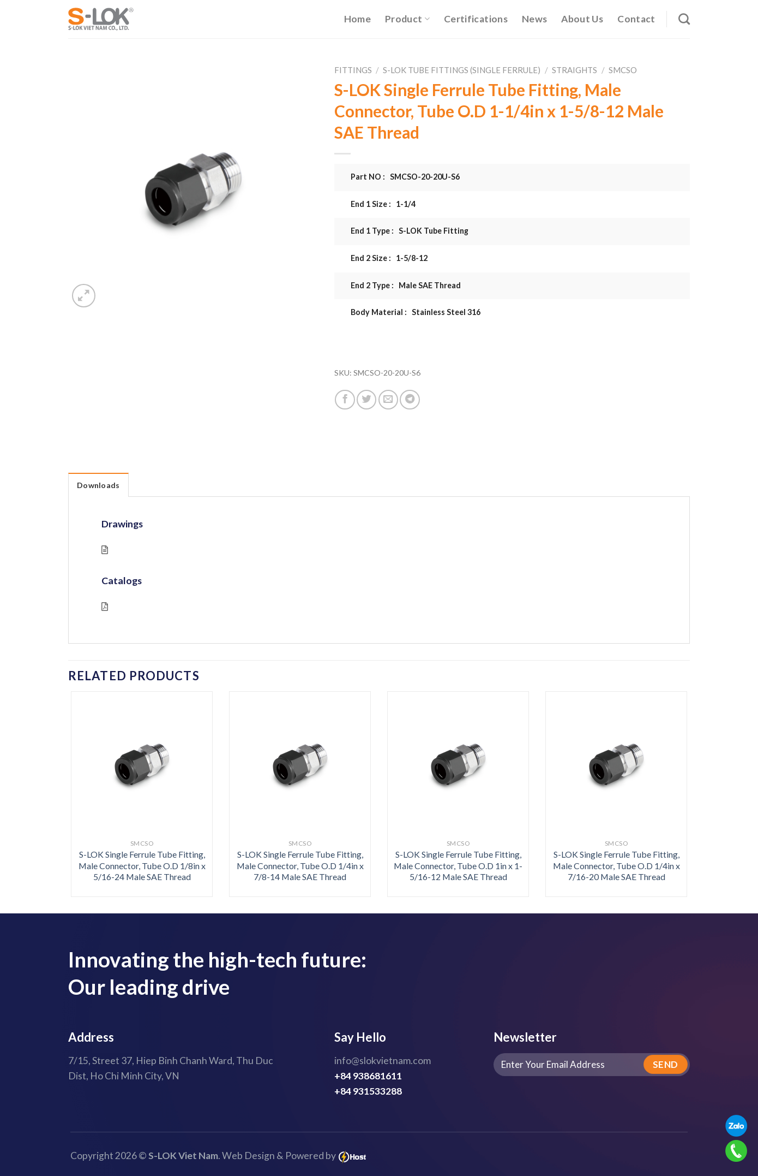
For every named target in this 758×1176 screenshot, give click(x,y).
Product (407, 19)
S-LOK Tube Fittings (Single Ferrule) (461, 70)
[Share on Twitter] (366, 399)
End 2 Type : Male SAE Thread (406, 285)
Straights (574, 70)
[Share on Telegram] (409, 399)
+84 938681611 (368, 1076)
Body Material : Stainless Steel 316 (415, 312)
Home (357, 19)
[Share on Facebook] (344, 399)
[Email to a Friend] (388, 399)
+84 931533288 (368, 1091)
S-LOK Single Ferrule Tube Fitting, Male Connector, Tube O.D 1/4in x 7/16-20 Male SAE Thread (616, 865)
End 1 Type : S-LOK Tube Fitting (409, 230)
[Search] (684, 19)
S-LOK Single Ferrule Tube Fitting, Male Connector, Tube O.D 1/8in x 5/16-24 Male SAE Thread (142, 865)
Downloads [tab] (98, 485)
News (534, 19)
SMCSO (623, 70)
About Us (582, 19)
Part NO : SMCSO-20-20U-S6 (405, 176)
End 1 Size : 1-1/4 (383, 204)
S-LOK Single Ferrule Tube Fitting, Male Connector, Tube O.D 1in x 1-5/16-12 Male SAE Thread (458, 865)
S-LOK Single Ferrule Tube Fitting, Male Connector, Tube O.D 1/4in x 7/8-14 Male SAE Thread (300, 865)
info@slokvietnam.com (382, 1060)
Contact (636, 19)
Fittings (353, 70)
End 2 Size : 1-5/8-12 (389, 258)
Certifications (476, 19)
